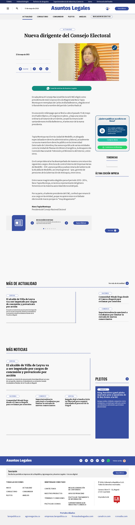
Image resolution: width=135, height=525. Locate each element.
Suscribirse (122, 8)
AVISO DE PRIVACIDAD (76, 493)
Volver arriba (119, 460)
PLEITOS (71, 17)
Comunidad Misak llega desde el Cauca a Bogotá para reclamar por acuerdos (114, 299)
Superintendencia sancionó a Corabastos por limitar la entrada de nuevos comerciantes (113, 315)
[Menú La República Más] (7, 8)
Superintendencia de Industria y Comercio (68, 2)
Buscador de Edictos (101, 17)
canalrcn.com (104, 516)
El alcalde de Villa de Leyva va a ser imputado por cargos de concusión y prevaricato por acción (21, 303)
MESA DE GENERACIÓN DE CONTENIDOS (76, 489)
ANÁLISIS (82, 17)
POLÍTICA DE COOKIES (53, 504)
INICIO (8, 488)
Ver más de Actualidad (119, 283)
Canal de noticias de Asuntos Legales (62, 88)
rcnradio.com (121, 516)
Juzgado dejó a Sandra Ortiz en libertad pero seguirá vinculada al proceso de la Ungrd (77, 402)
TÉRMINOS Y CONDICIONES (55, 498)
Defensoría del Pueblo (104, 2)
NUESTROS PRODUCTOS (53, 493)
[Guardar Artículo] (23, 69)
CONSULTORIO (42, 17)
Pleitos (101, 379)
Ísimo (90, 2)
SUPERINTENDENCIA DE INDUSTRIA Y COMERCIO (77, 504)
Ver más (112, 231)
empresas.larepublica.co (56, 516)
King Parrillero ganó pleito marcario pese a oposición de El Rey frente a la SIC (111, 394)
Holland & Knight (23, 2)
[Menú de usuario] (107, 8)
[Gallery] (49, 221)
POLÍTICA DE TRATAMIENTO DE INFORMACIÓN (78, 498)
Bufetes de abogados (41, 2)
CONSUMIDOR (58, 17)
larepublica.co (14, 516)
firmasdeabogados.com (82, 516)
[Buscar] (17, 8)
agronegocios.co (32, 516)
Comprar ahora (112, 140)
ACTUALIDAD (27, 17)
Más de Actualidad (21, 283)
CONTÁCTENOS (50, 489)
